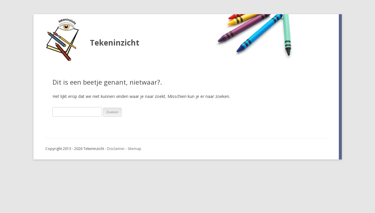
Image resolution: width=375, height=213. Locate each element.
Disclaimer (116, 148)
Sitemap (134, 148)
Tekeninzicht (114, 42)
